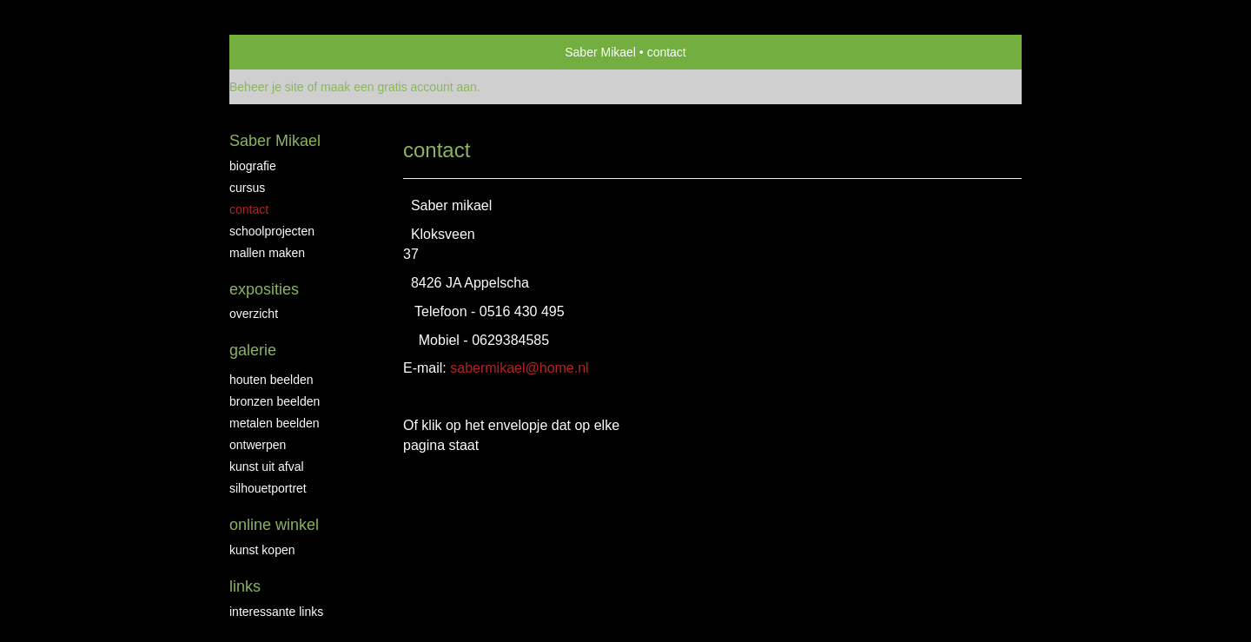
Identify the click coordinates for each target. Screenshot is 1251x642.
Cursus (247, 188)
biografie (252, 166)
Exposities (264, 289)
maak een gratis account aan (399, 87)
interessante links (276, 612)
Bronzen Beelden (274, 401)
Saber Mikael (600, 52)
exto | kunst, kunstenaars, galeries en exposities (278, 52)
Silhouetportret (268, 488)
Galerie (252, 350)
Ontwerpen (257, 445)
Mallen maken (267, 253)
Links (245, 586)
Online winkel (274, 524)
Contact (248, 209)
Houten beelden (271, 380)
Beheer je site (266, 87)
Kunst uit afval (266, 466)
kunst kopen (262, 550)
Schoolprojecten (271, 231)
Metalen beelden (274, 423)
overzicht (253, 314)
